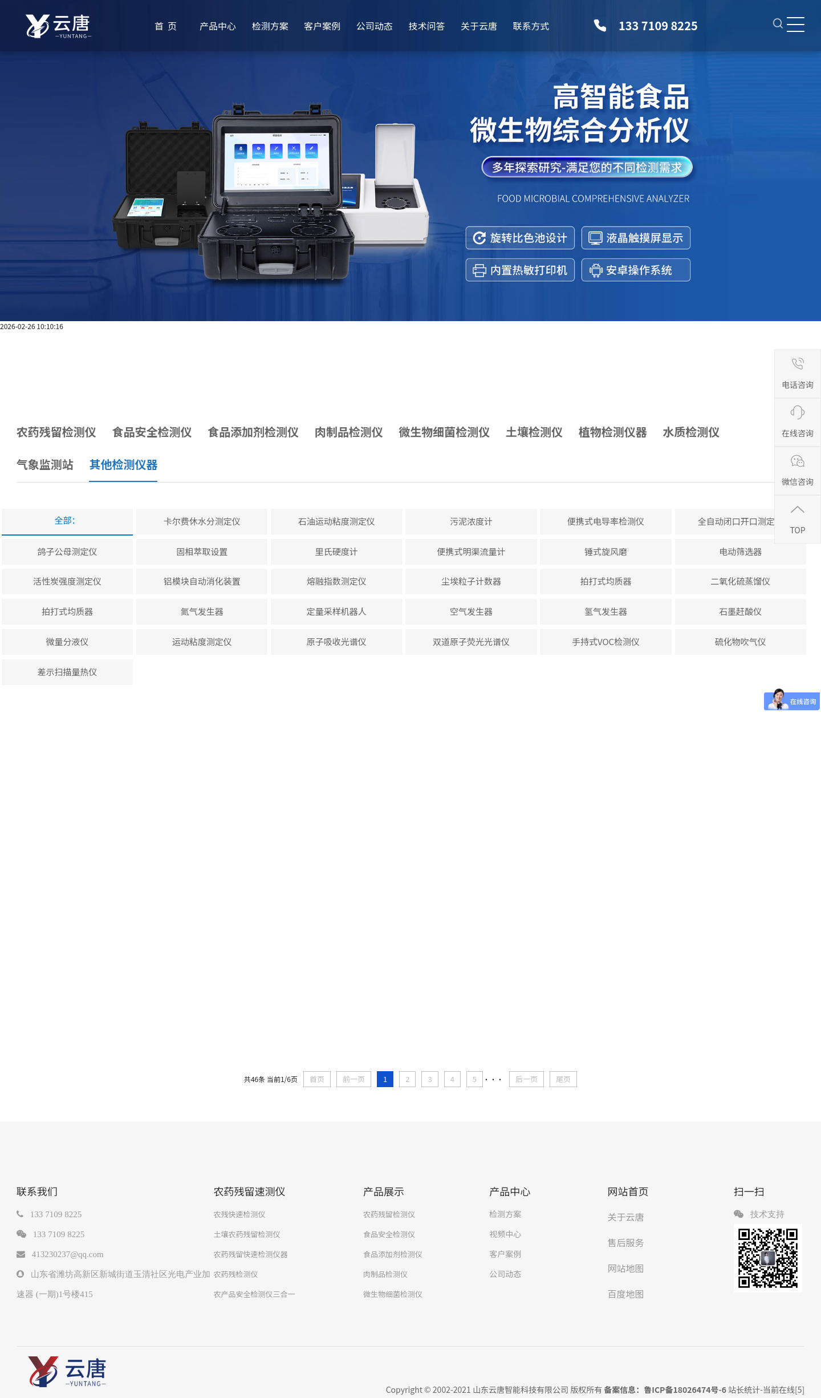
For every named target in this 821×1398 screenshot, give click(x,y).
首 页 (166, 26)
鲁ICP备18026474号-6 (685, 1389)
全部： (67, 520)
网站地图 (626, 1268)
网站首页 (628, 1191)
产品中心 (218, 26)
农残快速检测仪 (239, 1214)
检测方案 (270, 26)
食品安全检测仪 (389, 1234)
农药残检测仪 (235, 1274)
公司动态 (374, 26)
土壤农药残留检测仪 (246, 1234)
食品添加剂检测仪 (392, 1254)
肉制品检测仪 (385, 1274)
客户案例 (322, 26)
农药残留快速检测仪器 (250, 1254)
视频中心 (505, 1233)
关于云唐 (479, 26)
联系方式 (531, 26)
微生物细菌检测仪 (392, 1293)
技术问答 (426, 26)
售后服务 (626, 1242)
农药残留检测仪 (389, 1214)
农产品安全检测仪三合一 (254, 1293)
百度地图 (626, 1293)
